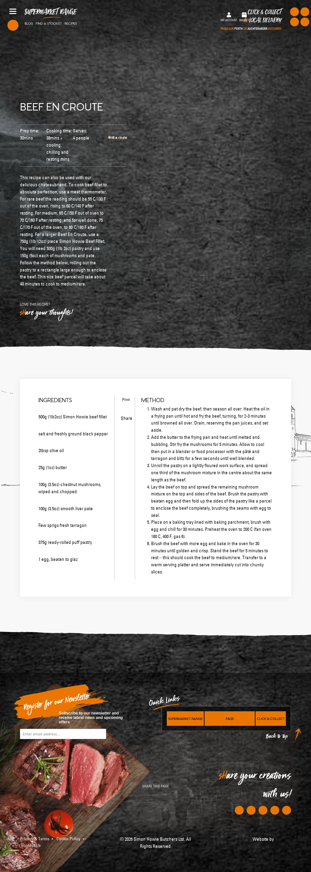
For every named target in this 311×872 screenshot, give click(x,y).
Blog (29, 23)
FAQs (230, 718)
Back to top (277, 737)
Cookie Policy (68, 838)
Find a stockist (49, 23)
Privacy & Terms (34, 838)
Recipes (71, 23)
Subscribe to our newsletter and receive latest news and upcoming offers (91, 717)
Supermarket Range (51, 13)
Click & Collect (251, 20)
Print (125, 399)
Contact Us (31, 845)
